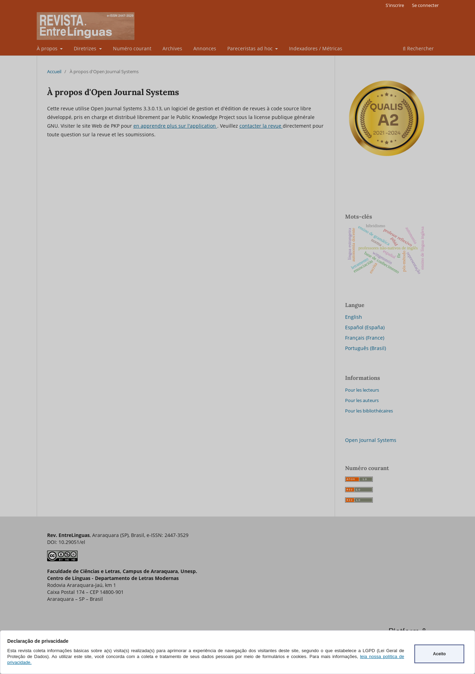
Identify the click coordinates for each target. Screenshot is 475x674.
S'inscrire (395, 5)
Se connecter (425, 5)
